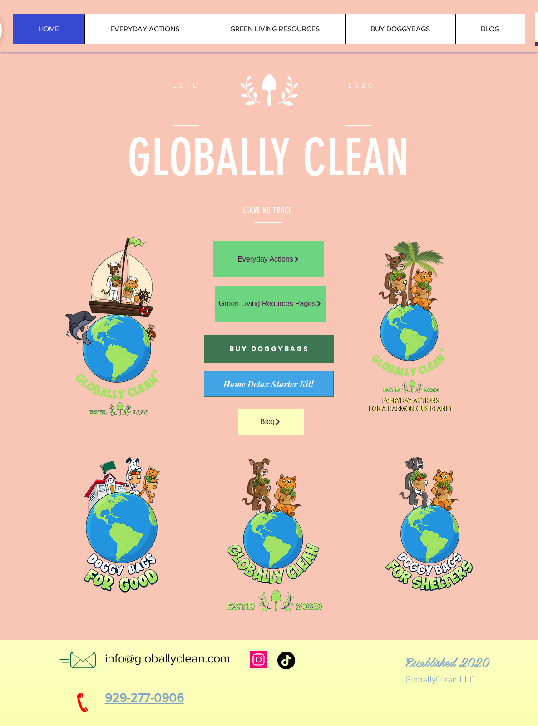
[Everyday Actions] (268, 259)
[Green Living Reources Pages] (270, 304)
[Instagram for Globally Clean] (258, 659)
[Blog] (271, 422)
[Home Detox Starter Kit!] (269, 384)
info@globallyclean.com (167, 658)
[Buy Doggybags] (269, 349)
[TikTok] (286, 660)
